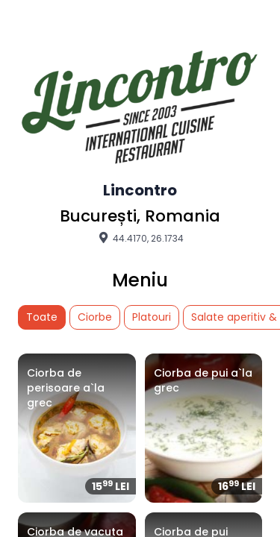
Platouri (151, 317)
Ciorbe (95, 317)
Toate (41, 317)
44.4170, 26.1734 (140, 238)
